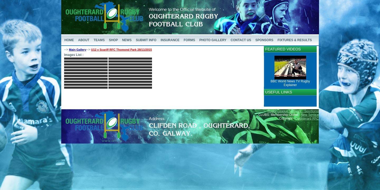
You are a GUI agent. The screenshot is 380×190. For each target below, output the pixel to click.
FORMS (189, 40)
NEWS (127, 40)
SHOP (113, 40)
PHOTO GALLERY (212, 40)
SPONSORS (264, 40)
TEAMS (99, 40)
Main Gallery (77, 49)
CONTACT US (241, 40)
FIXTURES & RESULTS (295, 40)
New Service (310, 115)
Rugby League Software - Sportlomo (293, 111)
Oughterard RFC (307, 118)
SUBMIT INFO (146, 40)
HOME (69, 40)
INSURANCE (170, 40)
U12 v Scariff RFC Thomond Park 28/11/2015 (121, 49)
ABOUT (83, 40)
